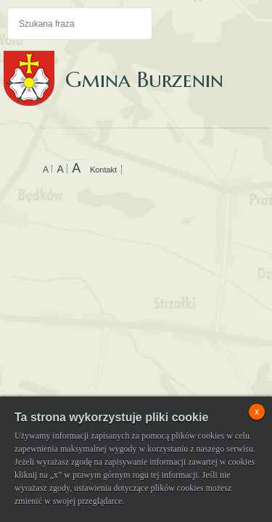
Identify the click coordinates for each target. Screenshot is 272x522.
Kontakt (103, 169)
